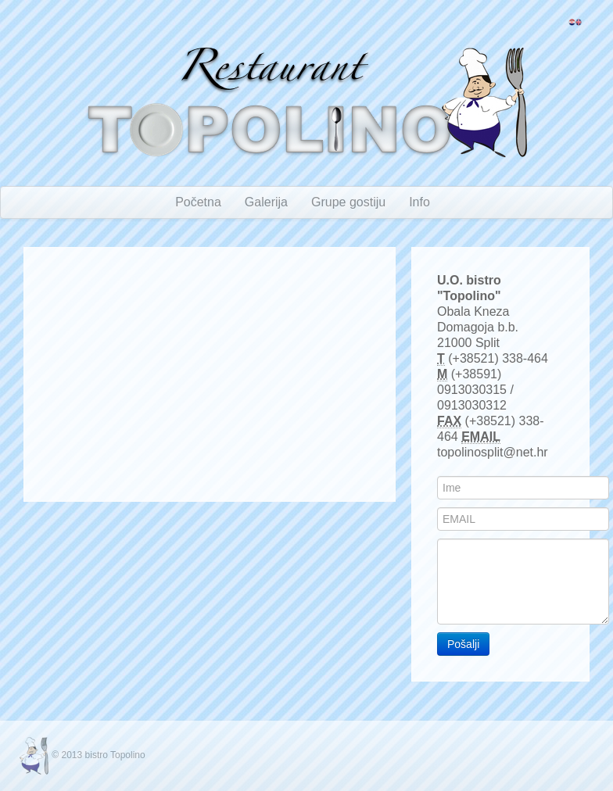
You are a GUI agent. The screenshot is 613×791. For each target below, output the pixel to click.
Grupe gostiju (348, 202)
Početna (198, 202)
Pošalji (463, 644)
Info (419, 202)
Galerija (266, 202)
